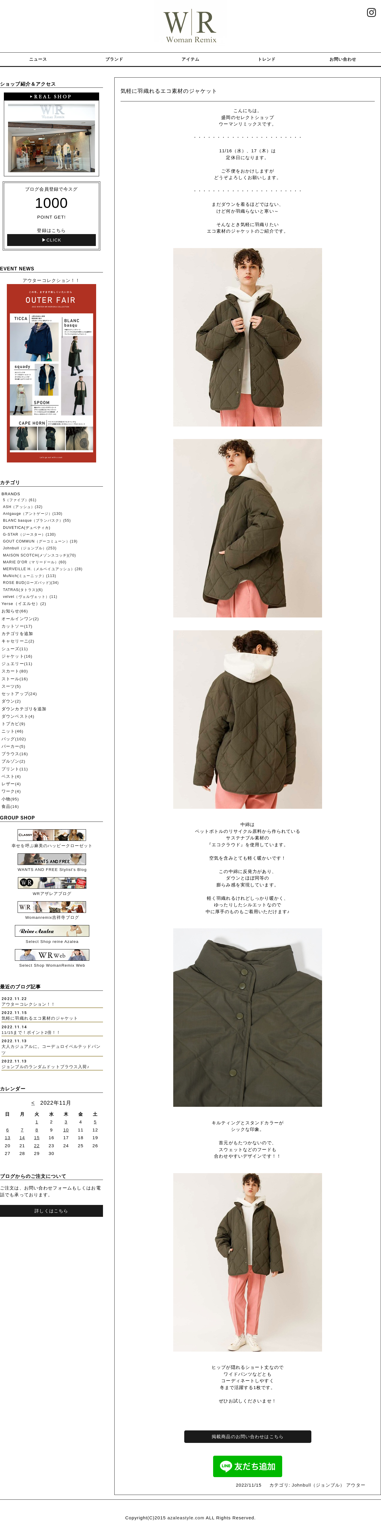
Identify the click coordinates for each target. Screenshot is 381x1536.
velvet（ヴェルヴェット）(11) (30, 597)
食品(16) (10, 806)
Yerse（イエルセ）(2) (23, 603)
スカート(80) (14, 671)
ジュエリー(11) (16, 664)
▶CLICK (51, 239)
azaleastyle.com (185, 1517)
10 (66, 1129)
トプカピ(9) (13, 724)
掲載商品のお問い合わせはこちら (248, 1436)
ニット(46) (12, 731)
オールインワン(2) (20, 619)
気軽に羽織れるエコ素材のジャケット (39, 1018)
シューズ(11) (14, 649)
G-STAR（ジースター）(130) (29, 534)
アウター (356, 1485)
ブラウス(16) (14, 754)
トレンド (267, 59)
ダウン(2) (11, 701)
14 (22, 1137)
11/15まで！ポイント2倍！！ (31, 1032)
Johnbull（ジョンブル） (318, 1485)
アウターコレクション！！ (28, 1004)
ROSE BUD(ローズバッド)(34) (31, 583)
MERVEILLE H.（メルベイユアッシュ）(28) (42, 569)
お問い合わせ (343, 59)
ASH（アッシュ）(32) (23, 507)
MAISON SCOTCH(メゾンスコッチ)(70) (39, 555)
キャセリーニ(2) (18, 641)
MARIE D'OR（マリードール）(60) (34, 562)
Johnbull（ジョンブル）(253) (30, 548)
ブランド (114, 59)
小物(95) (10, 799)
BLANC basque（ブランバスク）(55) (37, 520)
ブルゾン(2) (13, 761)
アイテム (191, 59)
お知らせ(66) (14, 611)
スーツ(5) (11, 686)
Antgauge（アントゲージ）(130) (33, 514)
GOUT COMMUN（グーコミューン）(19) (40, 541)
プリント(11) (14, 769)
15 (37, 1137)
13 (7, 1137)
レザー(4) (11, 784)
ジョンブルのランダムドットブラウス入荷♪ (45, 1067)
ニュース (38, 59)
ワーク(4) (11, 791)
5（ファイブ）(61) (20, 500)
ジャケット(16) (16, 656)
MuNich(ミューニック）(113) (29, 576)
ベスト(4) (11, 776)
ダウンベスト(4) (18, 716)
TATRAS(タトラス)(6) (23, 590)
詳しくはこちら (51, 1210)
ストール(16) (14, 679)
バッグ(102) (13, 739)
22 (37, 1145)
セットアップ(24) (19, 694)
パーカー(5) (13, 746)
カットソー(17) (16, 626)
